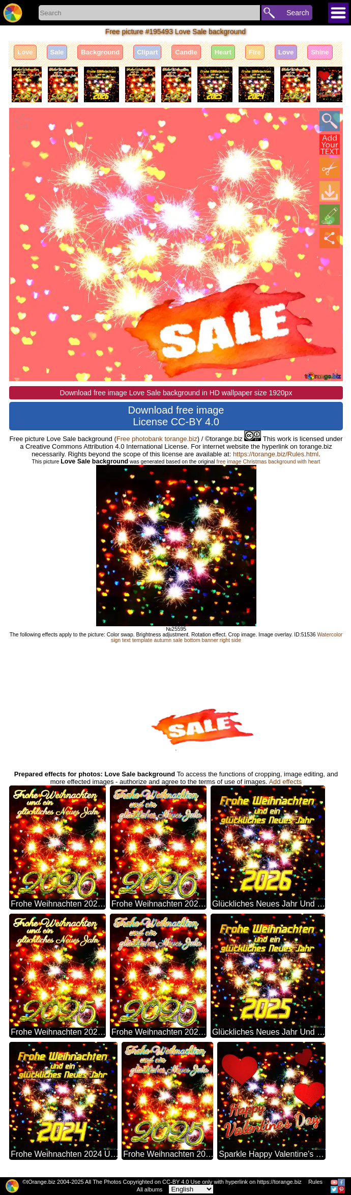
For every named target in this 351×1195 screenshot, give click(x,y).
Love (25, 52)
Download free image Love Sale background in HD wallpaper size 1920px (176, 393)
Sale (57, 52)
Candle (186, 52)
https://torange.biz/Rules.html (275, 454)
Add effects (285, 781)
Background (100, 52)
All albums (150, 1189)
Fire (255, 52)
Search (297, 13)
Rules (315, 1182)
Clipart (147, 52)
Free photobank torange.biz (156, 439)
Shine (320, 52)
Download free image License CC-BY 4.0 (176, 415)
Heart (223, 52)
